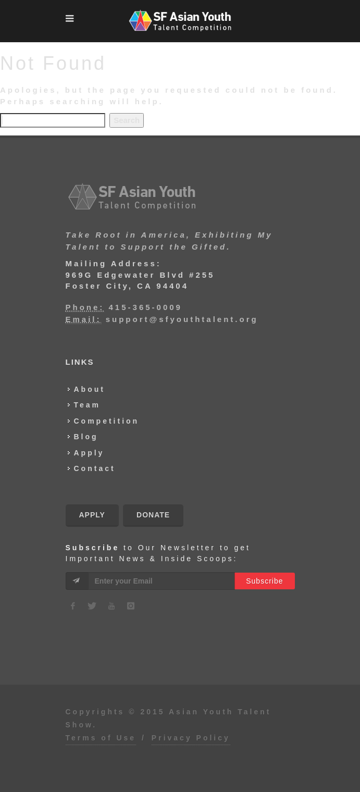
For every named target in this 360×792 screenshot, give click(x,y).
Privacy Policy (191, 738)
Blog (86, 436)
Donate (153, 515)
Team (87, 405)
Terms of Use (101, 738)
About (89, 389)
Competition (107, 421)
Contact (95, 468)
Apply (89, 453)
